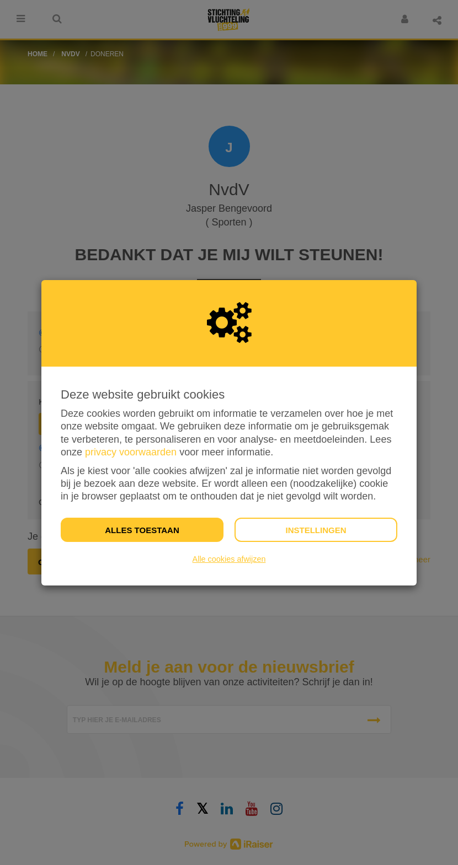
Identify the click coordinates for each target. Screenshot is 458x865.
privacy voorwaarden (131, 452)
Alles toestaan (142, 530)
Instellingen (315, 530)
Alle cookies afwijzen (229, 559)
